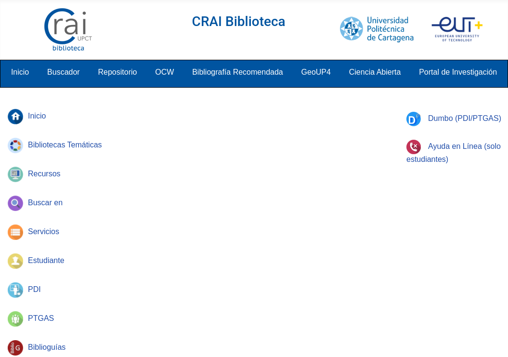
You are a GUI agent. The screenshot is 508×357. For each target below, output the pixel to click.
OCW (164, 72)
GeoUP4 (316, 72)
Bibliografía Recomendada (237, 72)
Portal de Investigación (458, 72)
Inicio (20, 72)
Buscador (63, 72)
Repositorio (117, 72)
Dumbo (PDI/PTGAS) (453, 118)
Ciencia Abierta (375, 72)
